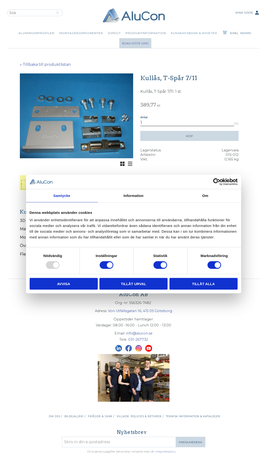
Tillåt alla (203, 284)
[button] (122, 164)
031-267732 (138, 339)
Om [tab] (205, 195)
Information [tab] (134, 195)
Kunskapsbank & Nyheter (194, 33)
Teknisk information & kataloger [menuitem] (193, 416)
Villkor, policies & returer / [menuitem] (140, 416)
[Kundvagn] (224, 33)
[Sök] (58, 13)
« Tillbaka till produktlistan (45, 64)
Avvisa (63, 284)
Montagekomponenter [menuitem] (81, 33)
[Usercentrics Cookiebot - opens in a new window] (217, 181)
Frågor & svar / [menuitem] (101, 416)
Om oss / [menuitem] (55, 416)
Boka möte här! (135, 43)
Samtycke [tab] (61, 195)
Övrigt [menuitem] (114, 33)
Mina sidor (247, 13)
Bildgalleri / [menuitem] (75, 416)
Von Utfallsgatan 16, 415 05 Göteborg (140, 311)
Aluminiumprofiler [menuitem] (36, 33)
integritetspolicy (165, 451)
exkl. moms (240, 33)
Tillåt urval (133, 284)
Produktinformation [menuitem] (145, 33)
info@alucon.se (139, 333)
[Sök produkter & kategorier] (30, 13)
